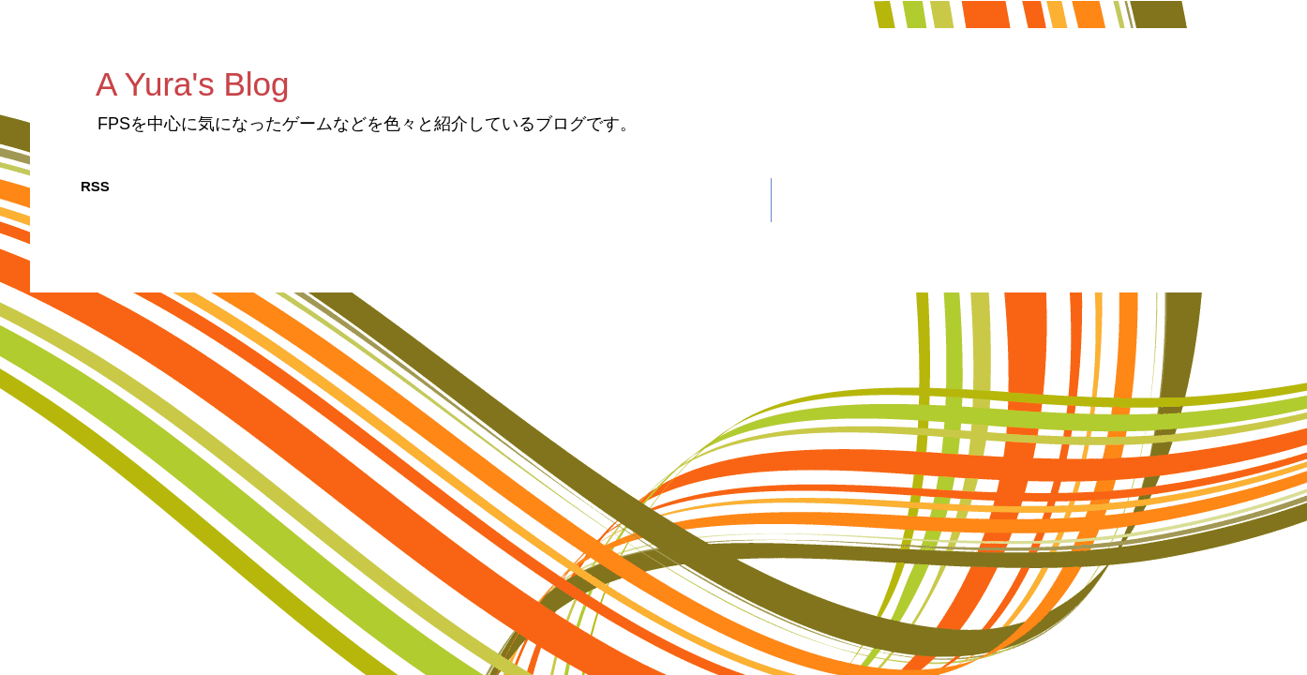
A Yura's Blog (192, 84)
